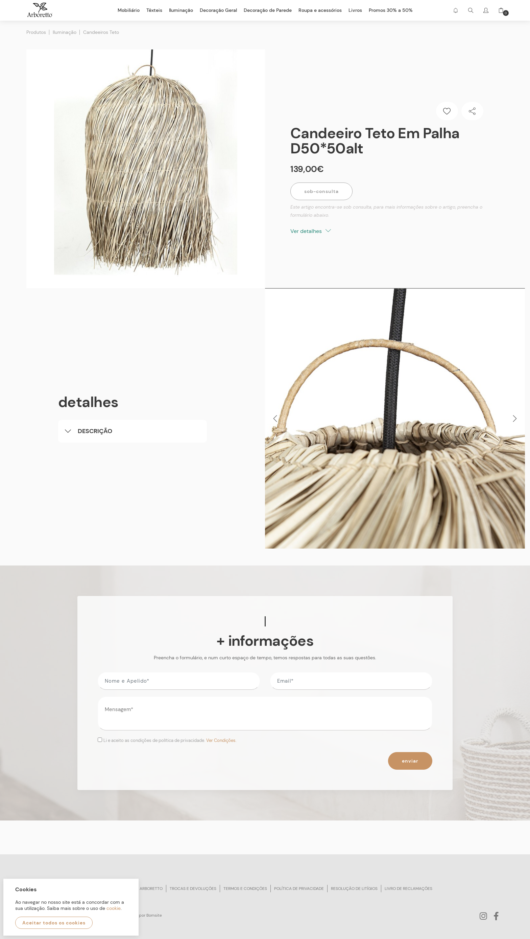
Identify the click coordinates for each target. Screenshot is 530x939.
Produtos (36, 32)
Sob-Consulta (321, 191)
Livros (355, 10)
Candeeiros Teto (101, 32)
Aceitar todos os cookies (54, 923)
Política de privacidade (299, 888)
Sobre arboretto (144, 888)
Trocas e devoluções (193, 888)
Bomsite (154, 915)
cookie (113, 908)
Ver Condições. (221, 740)
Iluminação (64, 32)
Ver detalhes (310, 231)
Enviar (410, 761)
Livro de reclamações (408, 888)
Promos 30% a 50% (391, 10)
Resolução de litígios (354, 888)
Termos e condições (245, 888)
